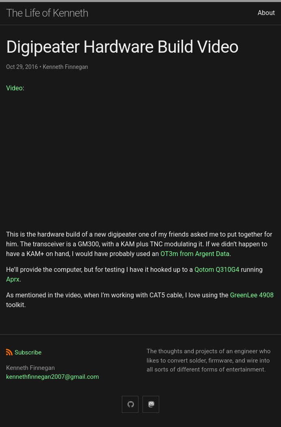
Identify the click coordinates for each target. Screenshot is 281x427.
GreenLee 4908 (252, 295)
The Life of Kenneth (47, 13)
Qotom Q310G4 (217, 269)
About (266, 13)
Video (14, 88)
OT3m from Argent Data (194, 254)
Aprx (12, 279)
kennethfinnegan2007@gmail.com (52, 376)
